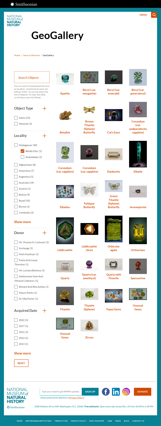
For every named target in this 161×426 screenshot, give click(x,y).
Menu (143, 14)
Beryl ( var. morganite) (89, 91)
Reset (21, 363)
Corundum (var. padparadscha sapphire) (138, 127)
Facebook (105, 392)
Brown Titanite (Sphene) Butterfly (89, 127)
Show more (22, 222)
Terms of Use (61, 420)
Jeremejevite (138, 207)
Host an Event (96, 420)
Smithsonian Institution (38, 420)
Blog (126, 420)
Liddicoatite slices (89, 248)
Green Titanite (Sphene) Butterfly (113, 201)
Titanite (65, 309)
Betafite (65, 132)
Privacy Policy (76, 397)
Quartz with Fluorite (113, 276)
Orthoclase (138, 250)
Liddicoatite (64, 250)
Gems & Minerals (31, 55)
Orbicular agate (114, 248)
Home (17, 55)
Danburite (113, 171)
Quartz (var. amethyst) (89, 276)
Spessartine (138, 278)
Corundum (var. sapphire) (65, 169)
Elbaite (138, 171)
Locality (20, 135)
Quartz (65, 278)
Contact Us (138, 420)
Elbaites (65, 207)
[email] (68, 392)
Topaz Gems (113, 309)
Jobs (109, 420)
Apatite (65, 93)
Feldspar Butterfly (89, 205)
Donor (19, 233)
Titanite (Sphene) (89, 307)
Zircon (89, 337)
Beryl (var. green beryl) (138, 91)
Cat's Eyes (113, 132)
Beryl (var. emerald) (113, 91)
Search (154, 15)
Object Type (23, 108)
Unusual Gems (138, 307)
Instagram (125, 392)
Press (118, 420)
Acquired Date (25, 310)
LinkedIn (115, 392)
